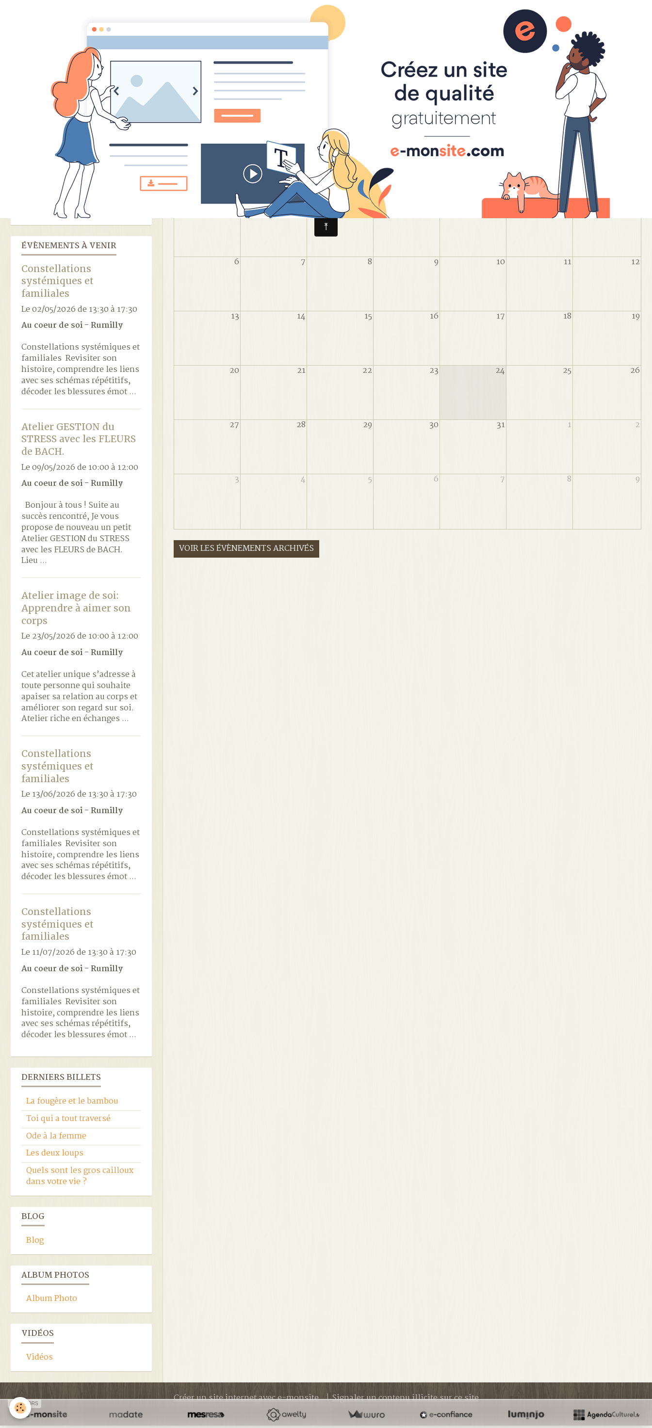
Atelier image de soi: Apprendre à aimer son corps (76, 610)
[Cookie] (21, 1408)
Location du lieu (57, 213)
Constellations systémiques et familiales (57, 283)
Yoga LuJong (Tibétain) (70, 196)
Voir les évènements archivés (246, 551)
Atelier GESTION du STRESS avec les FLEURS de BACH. (78, 441)
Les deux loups (54, 1155)
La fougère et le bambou (72, 1103)
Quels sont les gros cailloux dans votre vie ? (79, 1179)
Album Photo (51, 1301)
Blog (35, 1243)
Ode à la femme (56, 1138)
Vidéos (39, 1359)
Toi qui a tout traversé (68, 1121)
